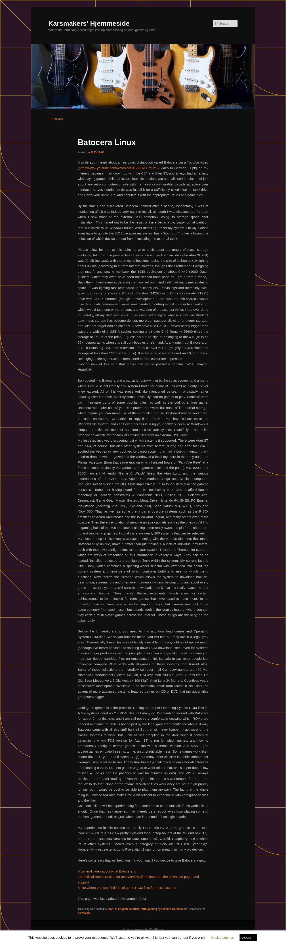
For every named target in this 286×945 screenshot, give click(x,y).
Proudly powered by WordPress (143, 929)
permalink (84, 913)
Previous (55, 119)
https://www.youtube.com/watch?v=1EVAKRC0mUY (117, 168)
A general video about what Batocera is (107, 871)
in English (121, 909)
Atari (110, 909)
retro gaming (149, 909)
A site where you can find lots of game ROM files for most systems (127, 888)
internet (134, 909)
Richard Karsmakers (174, 909)
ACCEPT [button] (248, 937)
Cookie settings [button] (222, 937)
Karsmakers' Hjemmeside (89, 23)
